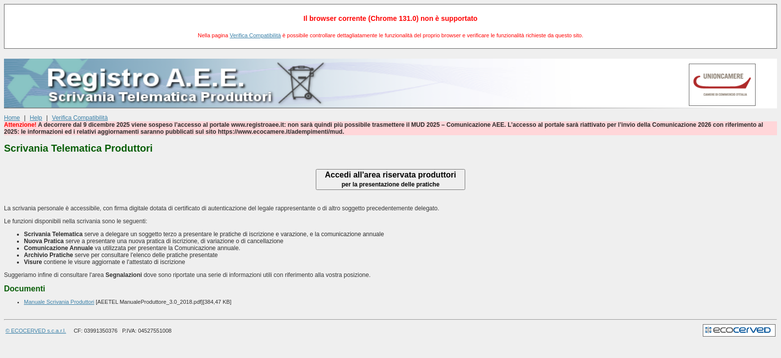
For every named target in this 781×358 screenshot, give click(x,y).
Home (12, 117)
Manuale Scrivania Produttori (59, 302)
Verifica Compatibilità (255, 35)
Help (36, 117)
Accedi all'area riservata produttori (390, 179)
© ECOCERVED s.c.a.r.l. (35, 331)
